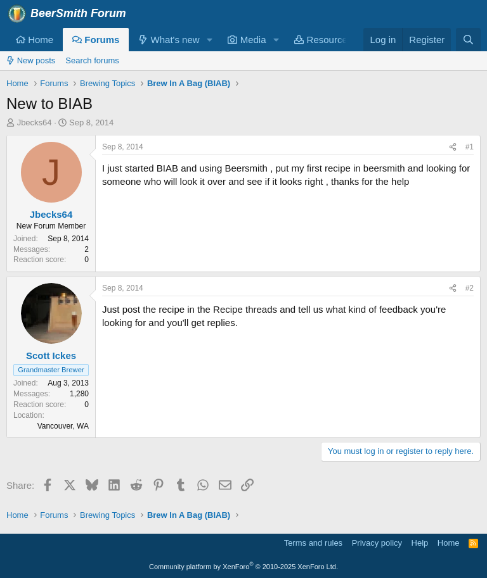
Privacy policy (377, 543)
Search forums (92, 60)
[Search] (468, 39)
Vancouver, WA (63, 426)
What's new (168, 39)
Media (247, 39)
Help (420, 543)
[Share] (453, 147)
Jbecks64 (34, 122)
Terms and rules (313, 543)
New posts (30, 60)
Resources (323, 39)
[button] (209, 39)
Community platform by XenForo (243, 566)
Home (34, 39)
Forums (95, 39)
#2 (469, 288)
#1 (469, 146)
